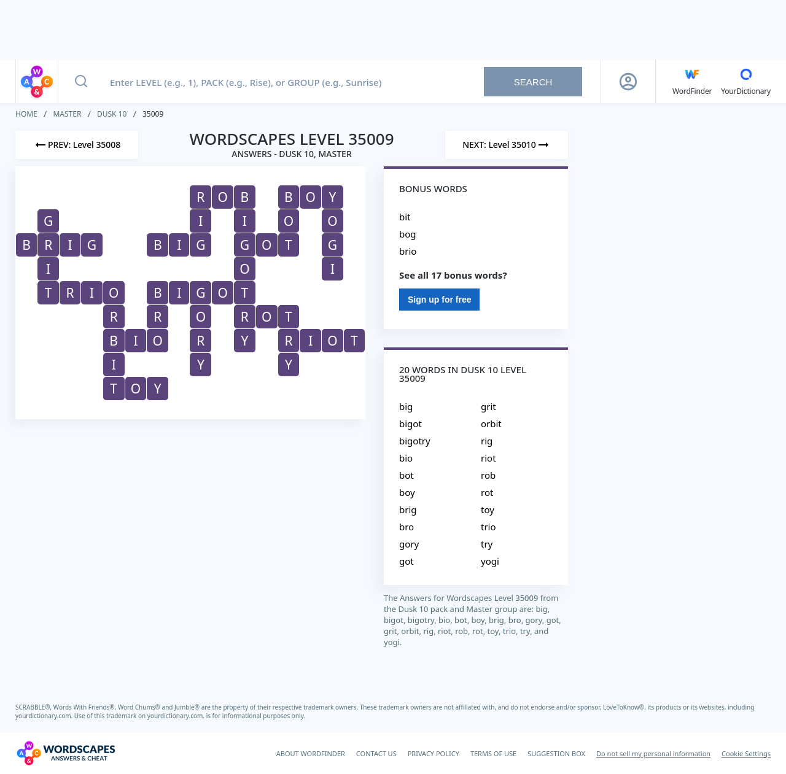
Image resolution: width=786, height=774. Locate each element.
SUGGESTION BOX (556, 753)
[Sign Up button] (628, 81)
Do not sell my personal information (653, 753)
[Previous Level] (76, 145)
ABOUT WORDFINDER (310, 753)
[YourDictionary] (746, 81)
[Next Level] (506, 145)
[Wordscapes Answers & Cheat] (65, 753)
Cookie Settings (746, 753)
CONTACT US (376, 753)
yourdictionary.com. (44, 715)
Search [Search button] (533, 82)
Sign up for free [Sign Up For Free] (439, 299)
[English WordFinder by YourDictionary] (692, 81)
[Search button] (81, 81)
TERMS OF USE (493, 753)
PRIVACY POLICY (433, 753)
